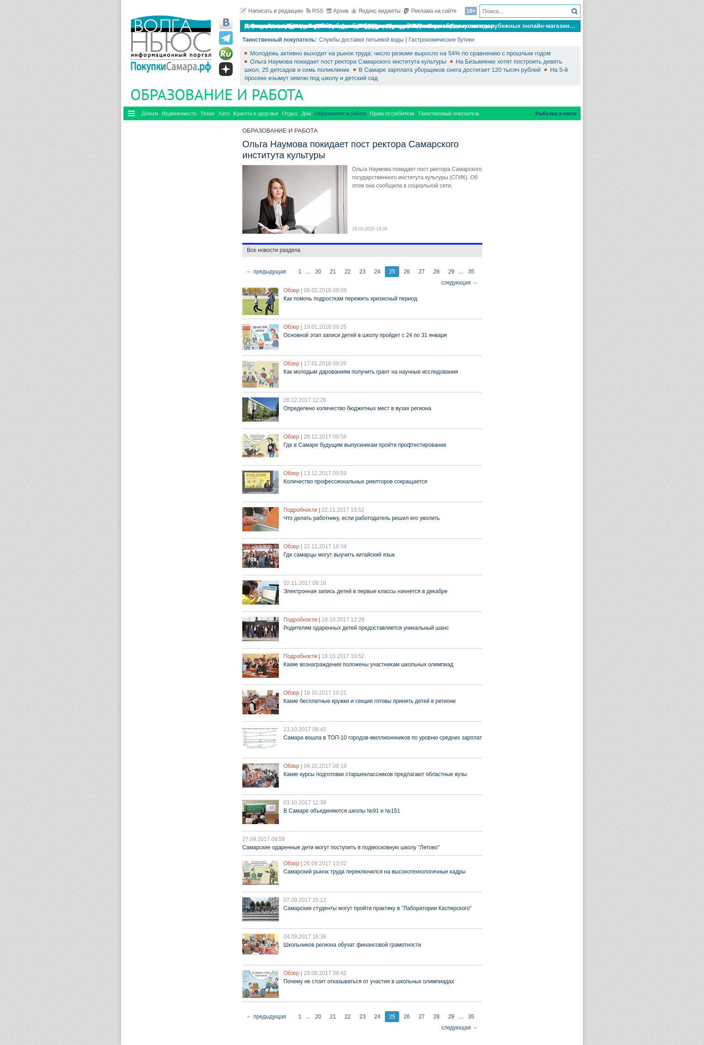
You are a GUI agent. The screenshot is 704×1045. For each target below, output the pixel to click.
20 (318, 271)
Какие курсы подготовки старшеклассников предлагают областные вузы (375, 774)
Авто (223, 113)
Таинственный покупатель (449, 113)
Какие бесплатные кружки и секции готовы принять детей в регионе (369, 701)
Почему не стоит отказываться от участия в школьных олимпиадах (368, 981)
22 (348, 271)
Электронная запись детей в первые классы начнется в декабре (365, 591)
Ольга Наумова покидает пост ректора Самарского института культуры (349, 61)
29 (451, 271)
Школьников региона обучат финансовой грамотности (352, 945)
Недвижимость (179, 113)
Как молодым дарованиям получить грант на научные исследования (370, 372)
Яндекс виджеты (376, 11)
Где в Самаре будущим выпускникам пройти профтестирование (365, 445)
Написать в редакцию (271, 11)
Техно (207, 113)
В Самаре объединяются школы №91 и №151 (341, 811)
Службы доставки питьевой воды (361, 40)
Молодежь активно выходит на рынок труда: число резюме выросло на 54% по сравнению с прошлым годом (400, 53)
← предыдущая (266, 271)
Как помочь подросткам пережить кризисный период (350, 298)
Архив (337, 11)
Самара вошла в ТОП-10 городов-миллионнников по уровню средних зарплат (382, 737)
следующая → (459, 282)
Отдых (290, 113)
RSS (315, 11)
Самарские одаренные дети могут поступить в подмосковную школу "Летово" (341, 847)
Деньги (149, 113)
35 (471, 271)
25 (392, 271)
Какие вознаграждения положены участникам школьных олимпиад (368, 664)
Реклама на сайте (430, 11)
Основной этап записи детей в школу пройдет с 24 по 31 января (365, 335)
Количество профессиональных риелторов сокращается (355, 481)
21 (333, 271)
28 (436, 271)
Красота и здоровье (255, 113)
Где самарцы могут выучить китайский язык (339, 555)
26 (407, 271)
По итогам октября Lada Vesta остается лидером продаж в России (342, 25)
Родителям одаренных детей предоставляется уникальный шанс (366, 628)
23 (362, 271)
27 (422, 271)
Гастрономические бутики (441, 40)
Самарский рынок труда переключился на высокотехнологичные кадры (374, 871)
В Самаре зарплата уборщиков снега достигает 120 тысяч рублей (451, 69)
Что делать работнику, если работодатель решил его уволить (361, 518)
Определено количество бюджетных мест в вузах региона (357, 408)
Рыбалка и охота (555, 113)
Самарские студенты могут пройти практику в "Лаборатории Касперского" (377, 908)
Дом (306, 113)
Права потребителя (392, 113)
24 (377, 271)
